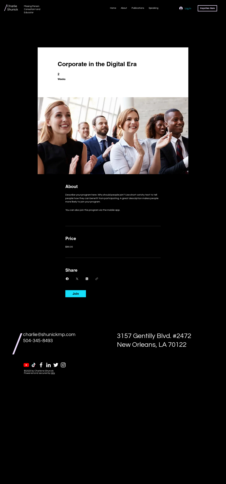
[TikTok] (33, 365)
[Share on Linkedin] (87, 279)
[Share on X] (77, 279)
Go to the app (129, 210)
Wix (53, 373)
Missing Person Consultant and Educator (32, 9)
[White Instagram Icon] (63, 365)
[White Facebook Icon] (41, 365)
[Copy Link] (97, 279)
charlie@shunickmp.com (49, 334)
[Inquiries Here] (207, 8)
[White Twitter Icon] (56, 365)
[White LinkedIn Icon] (48, 365)
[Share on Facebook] (67, 279)
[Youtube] (26, 365)
